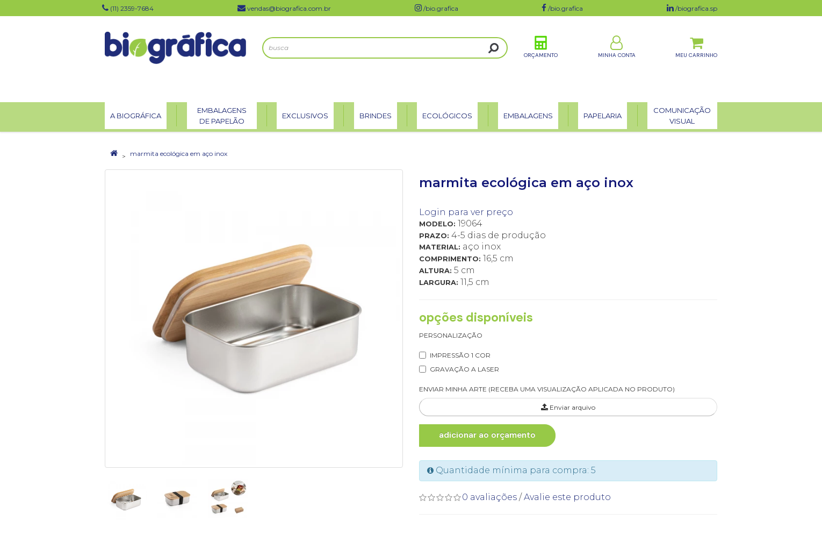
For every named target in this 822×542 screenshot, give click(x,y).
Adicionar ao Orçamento (478, 435)
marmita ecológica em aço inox (178, 153)
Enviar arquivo (568, 407)
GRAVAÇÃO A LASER (464, 369)
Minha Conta (617, 58)
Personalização (450, 335)
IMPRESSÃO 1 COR (460, 355)
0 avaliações (489, 497)
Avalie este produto (567, 497)
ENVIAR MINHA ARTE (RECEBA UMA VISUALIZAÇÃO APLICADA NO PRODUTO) (547, 389)
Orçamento (541, 58)
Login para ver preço (466, 212)
